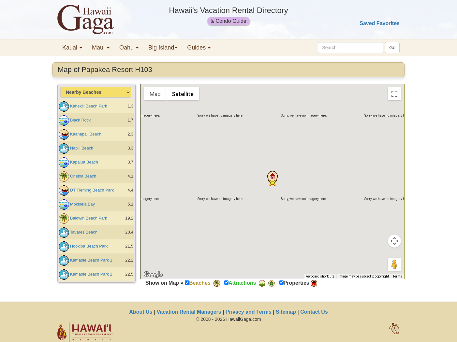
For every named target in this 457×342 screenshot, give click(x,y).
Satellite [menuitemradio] (183, 94)
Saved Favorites (380, 23)
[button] (272, 176)
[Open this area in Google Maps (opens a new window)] (153, 274)
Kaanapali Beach (85, 134)
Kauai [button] (72, 47)
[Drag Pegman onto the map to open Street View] (394, 264)
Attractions (242, 283)
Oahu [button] (129, 47)
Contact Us (314, 312)
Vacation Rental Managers (188, 312)
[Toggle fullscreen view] (394, 93)
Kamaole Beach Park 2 (91, 274)
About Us (140, 312)
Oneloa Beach (83, 176)
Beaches (200, 283)
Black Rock (80, 120)
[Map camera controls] (394, 241)
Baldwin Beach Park (88, 218)
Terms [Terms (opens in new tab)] (397, 276)
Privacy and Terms (249, 312)
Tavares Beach (83, 232)
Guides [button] (199, 47)
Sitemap (286, 312)
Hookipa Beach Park (89, 246)
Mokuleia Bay (82, 204)
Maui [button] (101, 47)
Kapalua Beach (84, 162)
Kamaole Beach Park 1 (91, 260)
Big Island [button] (162, 47)
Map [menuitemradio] (155, 94)
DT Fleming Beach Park (92, 190)
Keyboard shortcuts (319, 276)
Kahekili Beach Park (88, 106)
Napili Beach (81, 148)
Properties (296, 283)
